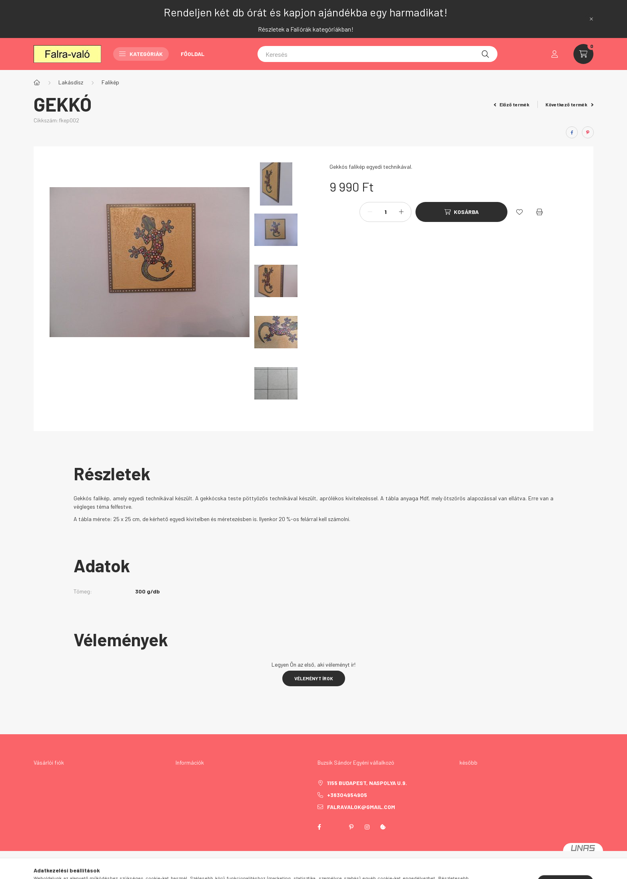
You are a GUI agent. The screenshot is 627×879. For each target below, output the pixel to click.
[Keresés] (377, 54)
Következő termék (569, 104)
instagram (367, 827)
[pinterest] (588, 132)
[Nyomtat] (539, 212)
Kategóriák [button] (141, 53)
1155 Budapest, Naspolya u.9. (367, 782)
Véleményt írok (313, 678)
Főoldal (192, 53)
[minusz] (370, 212)
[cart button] (583, 54)
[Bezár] (591, 19)
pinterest (351, 827)
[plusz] (401, 212)
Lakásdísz (70, 82)
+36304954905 (347, 794)
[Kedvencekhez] (519, 212)
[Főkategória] (37, 82)
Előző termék (512, 104)
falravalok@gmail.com (361, 806)
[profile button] (555, 54)
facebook (319, 827)
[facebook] (572, 132)
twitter (335, 827)
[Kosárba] (461, 212)
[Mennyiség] (385, 212)
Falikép (110, 82)
